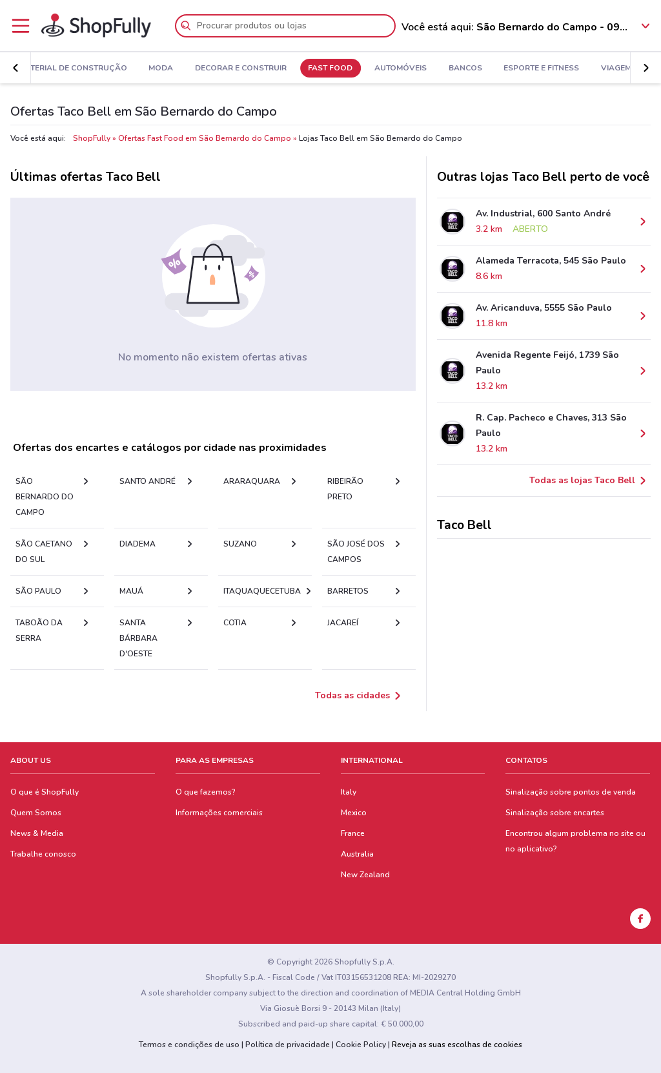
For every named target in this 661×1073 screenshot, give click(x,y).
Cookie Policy (361, 1044)
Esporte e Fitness (541, 68)
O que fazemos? (206, 792)
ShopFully (91, 138)
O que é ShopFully (44, 792)
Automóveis (400, 68)
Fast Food (330, 68)
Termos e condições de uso (189, 1044)
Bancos (465, 68)
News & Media (36, 833)
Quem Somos (35, 812)
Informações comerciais (219, 812)
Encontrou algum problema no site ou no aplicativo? (575, 841)
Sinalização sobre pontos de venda (570, 792)
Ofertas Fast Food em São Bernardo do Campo (204, 138)
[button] (15, 67)
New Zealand (365, 875)
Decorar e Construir (241, 68)
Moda (160, 68)
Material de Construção (73, 68)
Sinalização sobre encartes (554, 812)
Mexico (354, 812)
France (353, 833)
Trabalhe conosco (43, 854)
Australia (357, 854)
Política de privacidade (287, 1044)
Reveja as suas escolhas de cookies (457, 1044)
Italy (348, 792)
